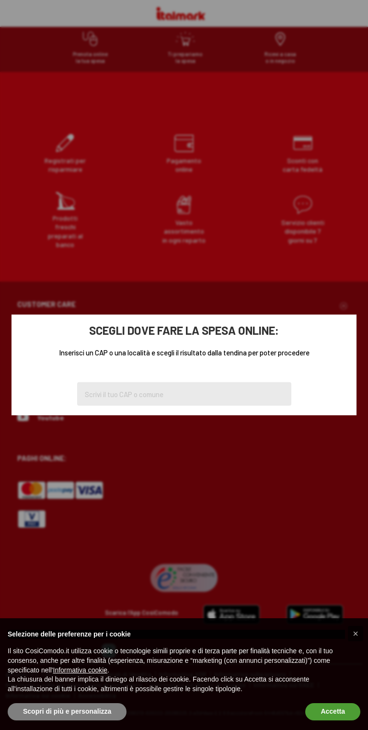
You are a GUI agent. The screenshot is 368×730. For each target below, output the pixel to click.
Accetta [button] (333, 711)
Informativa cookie (80, 670)
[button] (355, 633)
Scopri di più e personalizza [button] (67, 711)
